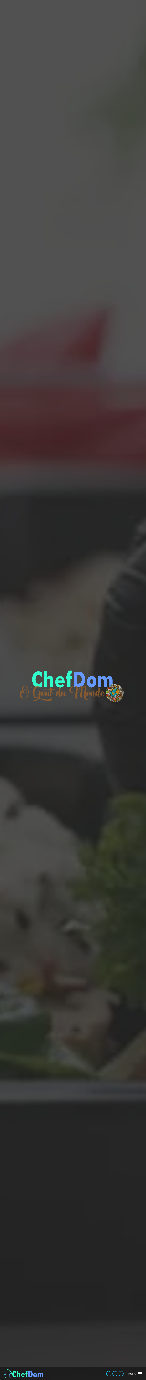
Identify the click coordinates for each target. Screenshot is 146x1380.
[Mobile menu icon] (134, 1373)
